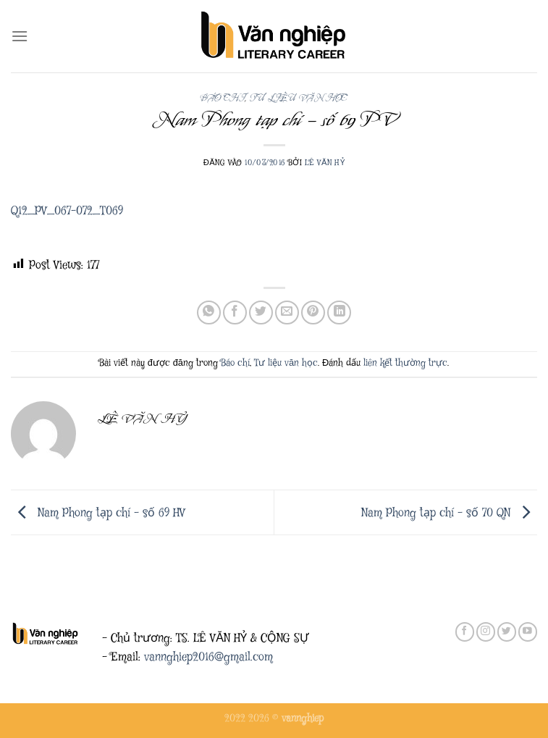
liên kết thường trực (405, 363)
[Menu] (19, 36)
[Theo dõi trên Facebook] (464, 632)
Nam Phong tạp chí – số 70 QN (449, 513)
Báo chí (223, 98)
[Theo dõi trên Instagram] (485, 632)
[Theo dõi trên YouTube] (527, 632)
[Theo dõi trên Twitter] (506, 632)
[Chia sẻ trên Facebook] (235, 312)
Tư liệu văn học (298, 98)
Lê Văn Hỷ (325, 162)
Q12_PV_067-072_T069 (67, 211)
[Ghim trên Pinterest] (313, 312)
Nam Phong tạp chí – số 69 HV (98, 513)
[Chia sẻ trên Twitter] (261, 312)
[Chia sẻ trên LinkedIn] (339, 312)
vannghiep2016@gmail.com (208, 657)
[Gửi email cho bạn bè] (287, 312)
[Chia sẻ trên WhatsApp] (209, 312)
